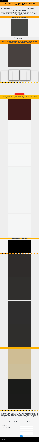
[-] (1, 439)
